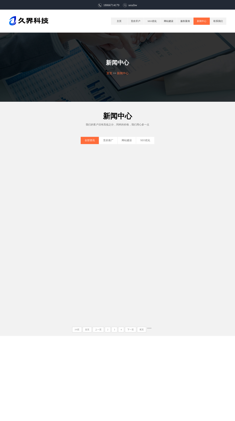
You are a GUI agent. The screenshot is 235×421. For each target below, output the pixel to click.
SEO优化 (152, 21)
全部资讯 (90, 140)
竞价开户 (135, 21)
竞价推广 (108, 140)
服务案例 (185, 21)
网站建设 (168, 21)
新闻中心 (201, 21)
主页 (119, 21)
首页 (109, 73)
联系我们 (218, 21)
